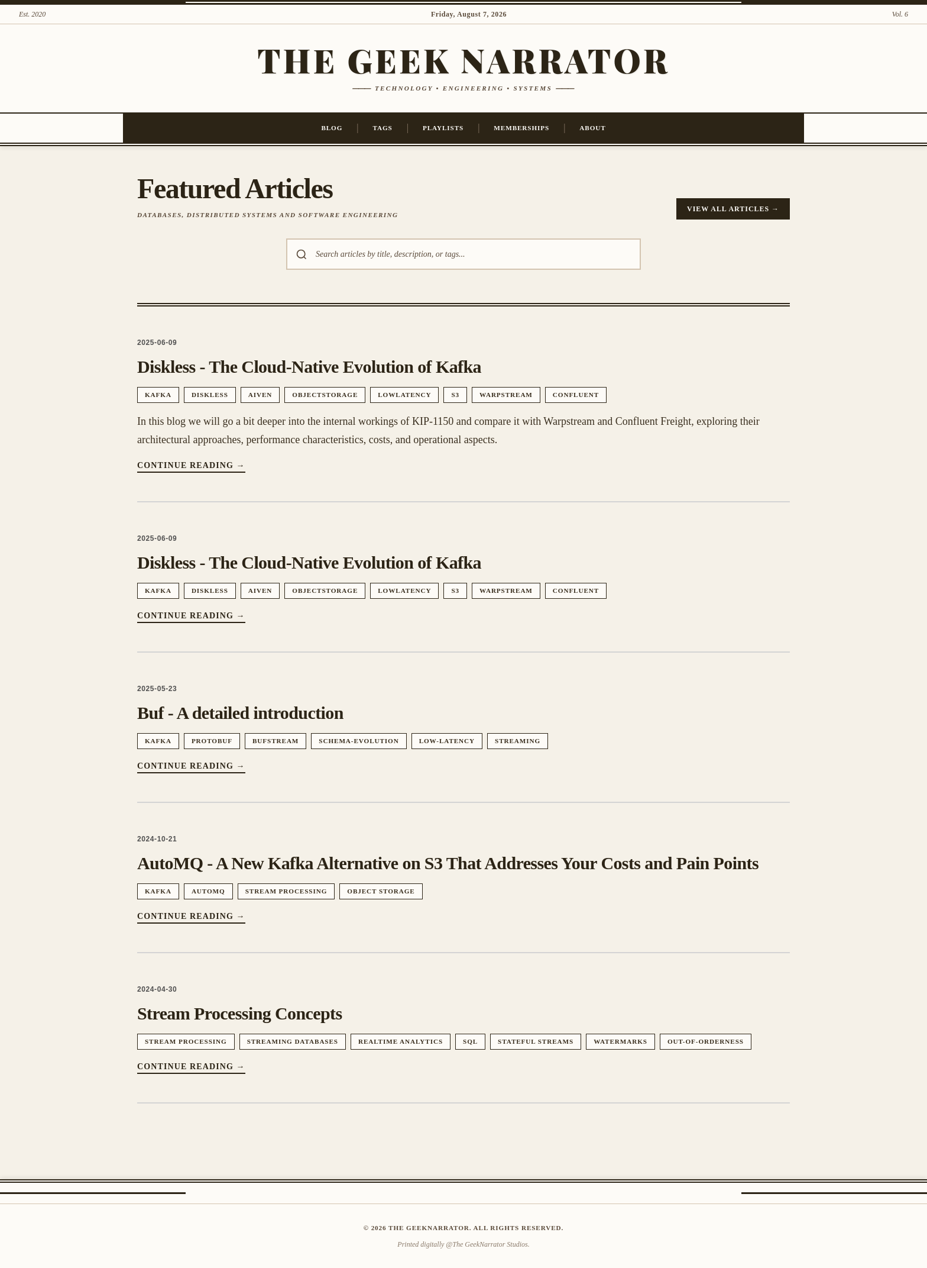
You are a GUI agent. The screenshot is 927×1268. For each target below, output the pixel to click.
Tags (383, 127)
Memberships (521, 127)
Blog (331, 127)
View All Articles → (733, 209)
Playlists (443, 127)
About (592, 127)
